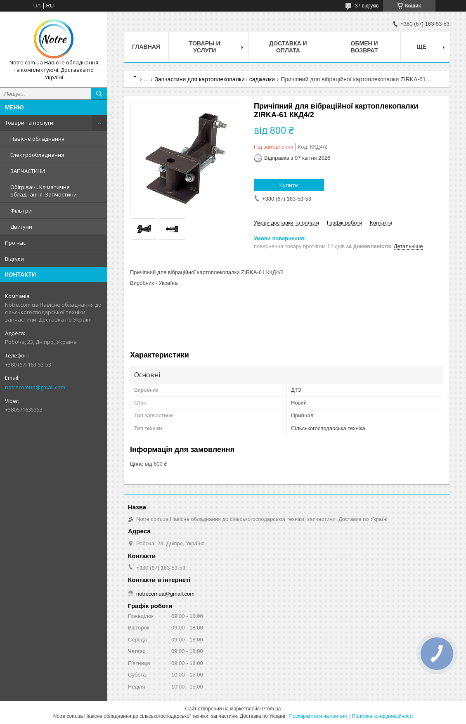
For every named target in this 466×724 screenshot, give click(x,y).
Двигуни (21, 226)
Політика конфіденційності (382, 716)
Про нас (15, 242)
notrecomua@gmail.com (35, 387)
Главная (146, 46)
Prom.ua (271, 709)
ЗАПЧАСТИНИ (27, 171)
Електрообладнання (37, 155)
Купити (288, 185)
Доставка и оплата (288, 47)
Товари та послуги (29, 122)
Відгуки (14, 259)
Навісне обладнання (37, 138)
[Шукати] (99, 94)
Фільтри (21, 210)
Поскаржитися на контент (318, 716)
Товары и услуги (204, 47)
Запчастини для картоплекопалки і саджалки (215, 79)
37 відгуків (366, 6)
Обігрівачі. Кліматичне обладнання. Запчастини (43, 190)
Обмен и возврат (364, 47)
